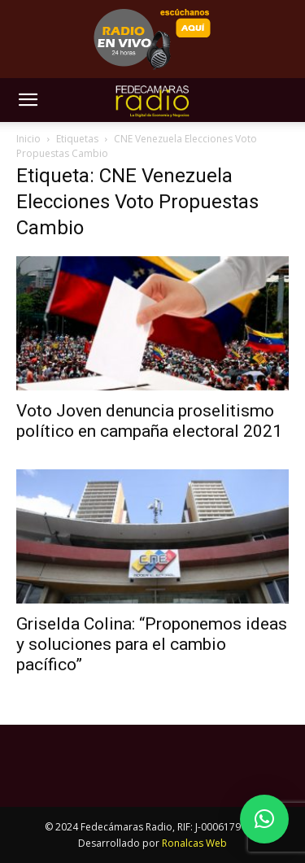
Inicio (28, 139)
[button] (28, 100)
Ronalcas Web (194, 843)
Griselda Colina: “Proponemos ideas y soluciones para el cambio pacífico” (151, 644)
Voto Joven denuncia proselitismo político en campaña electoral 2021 (149, 421)
